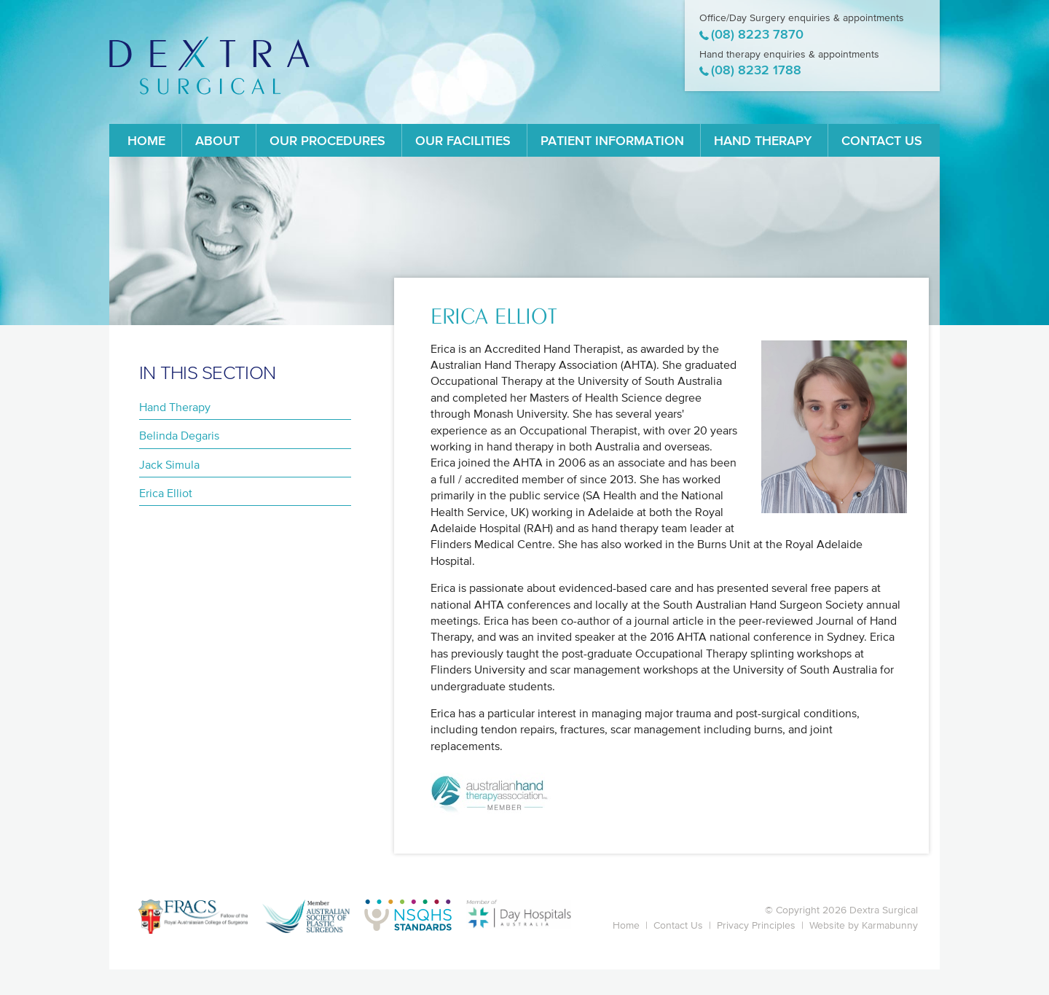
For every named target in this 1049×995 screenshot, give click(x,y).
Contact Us (881, 140)
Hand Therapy (763, 140)
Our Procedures (327, 140)
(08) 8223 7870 (757, 34)
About (217, 140)
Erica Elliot (165, 492)
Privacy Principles (756, 925)
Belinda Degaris (179, 435)
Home (146, 140)
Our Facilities (463, 140)
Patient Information (612, 140)
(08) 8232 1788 (756, 70)
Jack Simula (169, 464)
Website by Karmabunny (863, 925)
